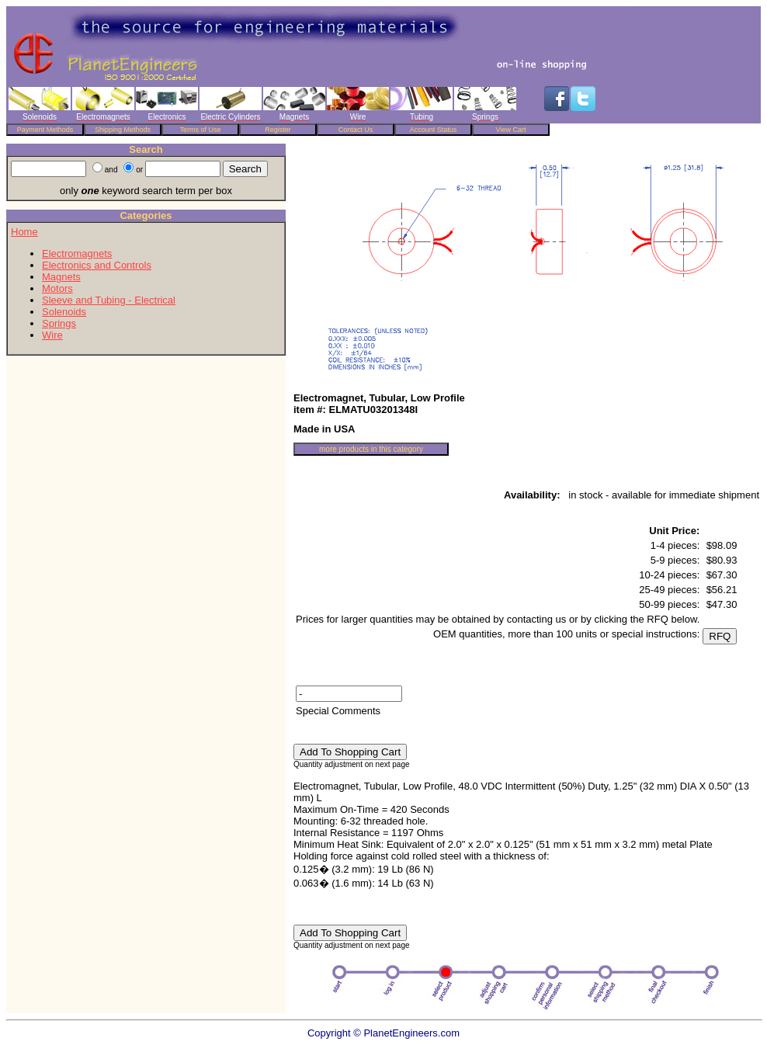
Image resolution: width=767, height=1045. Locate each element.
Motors (57, 288)
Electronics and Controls (96, 265)
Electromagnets (77, 253)
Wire (52, 335)
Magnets (61, 277)
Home (24, 232)
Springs (59, 323)
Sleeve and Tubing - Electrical (108, 300)
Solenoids (64, 312)
